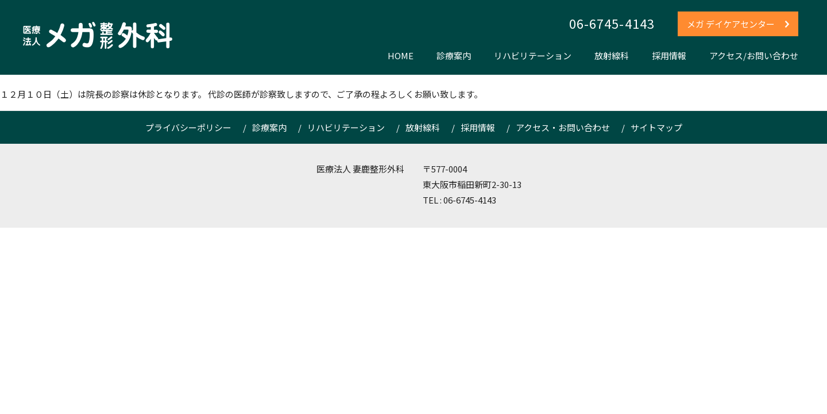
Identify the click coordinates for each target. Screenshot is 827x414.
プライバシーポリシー (188, 127)
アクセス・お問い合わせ (563, 127)
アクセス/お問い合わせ (753, 55)
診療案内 (453, 55)
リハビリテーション (532, 55)
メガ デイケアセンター (739, 24)
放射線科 (611, 55)
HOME (400, 55)
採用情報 (669, 55)
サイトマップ (656, 127)
